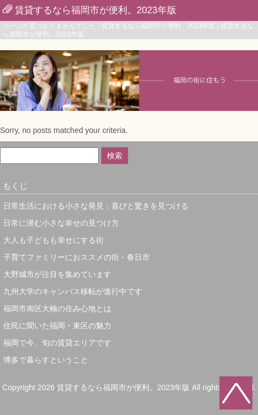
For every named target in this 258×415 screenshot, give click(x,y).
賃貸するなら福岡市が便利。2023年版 (95, 10)
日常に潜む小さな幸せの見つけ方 (61, 223)
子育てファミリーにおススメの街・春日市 (76, 257)
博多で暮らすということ (45, 359)
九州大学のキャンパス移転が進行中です (72, 291)
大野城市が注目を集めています (57, 274)
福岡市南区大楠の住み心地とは (57, 308)
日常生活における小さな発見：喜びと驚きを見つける (96, 205)
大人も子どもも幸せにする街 (53, 240)
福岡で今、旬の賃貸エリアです (57, 342)
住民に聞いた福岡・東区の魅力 (57, 325)
